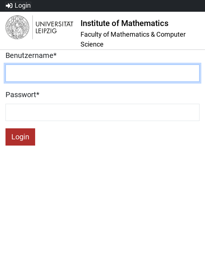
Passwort (22, 94)
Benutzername (31, 55)
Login (23, 5)
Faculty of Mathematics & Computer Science (133, 39)
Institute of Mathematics (124, 23)
